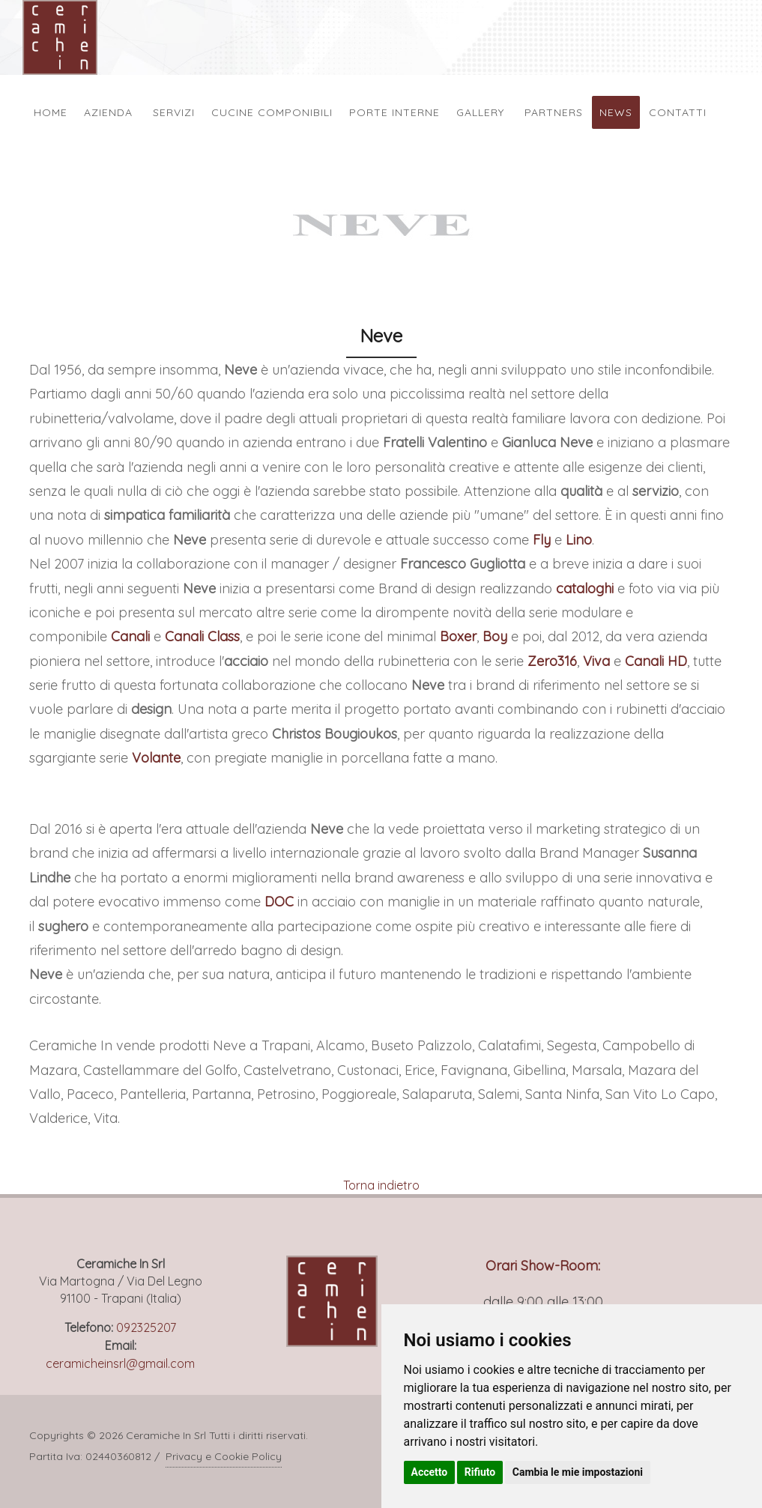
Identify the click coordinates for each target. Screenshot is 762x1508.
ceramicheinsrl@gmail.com (120, 1363)
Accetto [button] (429, 1472)
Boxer (458, 636)
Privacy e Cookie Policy (224, 1456)
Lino (579, 539)
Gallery (480, 112)
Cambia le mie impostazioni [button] (577, 1472)
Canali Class (202, 636)
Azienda (108, 112)
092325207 (146, 1327)
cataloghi (585, 588)
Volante (156, 757)
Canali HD (656, 661)
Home (50, 112)
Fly (542, 539)
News (615, 112)
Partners (553, 112)
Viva (596, 661)
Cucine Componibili (272, 112)
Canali (130, 636)
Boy (495, 636)
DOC (279, 901)
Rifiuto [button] (480, 1472)
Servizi (174, 112)
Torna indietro (381, 1185)
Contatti (678, 112)
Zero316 (552, 661)
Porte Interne (394, 112)
